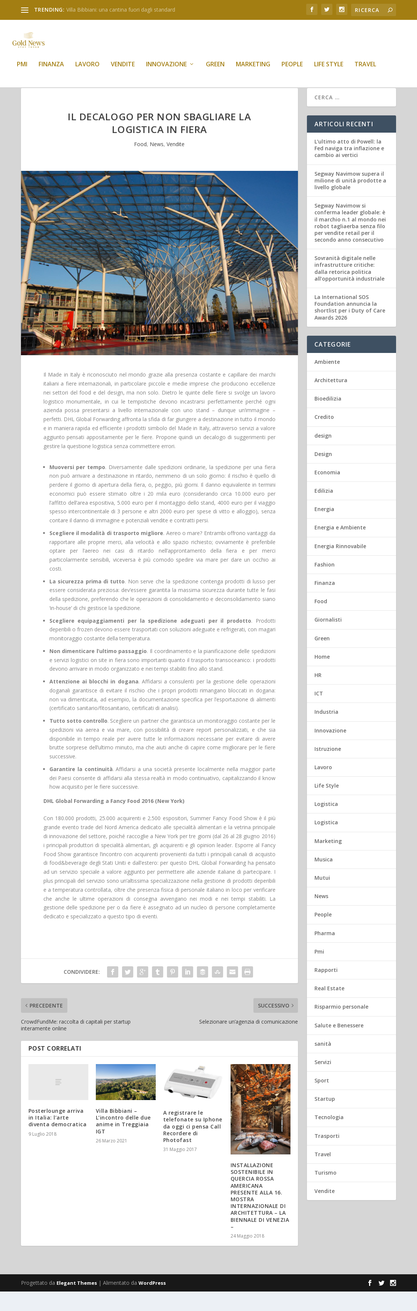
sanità (322, 1063)
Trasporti (327, 1155)
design (323, 455)
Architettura (330, 399)
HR (318, 694)
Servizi (322, 1081)
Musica (323, 878)
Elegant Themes (77, 1302)
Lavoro (87, 69)
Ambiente (327, 381)
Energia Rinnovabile (340, 565)
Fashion (324, 583)
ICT (318, 712)
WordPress (152, 1302)
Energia (324, 528)
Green (215, 69)
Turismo (325, 1192)
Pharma (324, 952)
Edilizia (323, 510)
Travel (365, 69)
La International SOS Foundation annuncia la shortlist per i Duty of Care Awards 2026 (349, 327)
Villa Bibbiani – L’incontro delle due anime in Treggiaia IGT (123, 1140)
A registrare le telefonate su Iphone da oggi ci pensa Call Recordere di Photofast (192, 1146)
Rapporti (326, 989)
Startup (324, 1118)
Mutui (322, 897)
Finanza (51, 69)
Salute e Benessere (338, 1044)
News (157, 163)
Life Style (328, 69)
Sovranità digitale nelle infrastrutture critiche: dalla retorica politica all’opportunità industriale (349, 288)
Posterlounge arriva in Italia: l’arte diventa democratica (57, 1137)
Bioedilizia (327, 418)
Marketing (253, 69)
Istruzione (327, 768)
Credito (324, 436)
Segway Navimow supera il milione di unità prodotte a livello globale (350, 200)
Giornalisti (328, 639)
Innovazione (166, 69)
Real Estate (329, 1007)
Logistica (326, 823)
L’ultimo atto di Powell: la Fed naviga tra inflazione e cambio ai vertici (349, 167)
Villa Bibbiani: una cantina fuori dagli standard (120, 9)
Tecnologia (329, 1136)
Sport (321, 1099)
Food (140, 163)
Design (323, 473)
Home (322, 676)
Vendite (123, 69)
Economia (327, 491)
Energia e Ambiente (340, 546)
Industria (326, 731)
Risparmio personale (341, 1026)
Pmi (22, 69)
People (292, 69)
